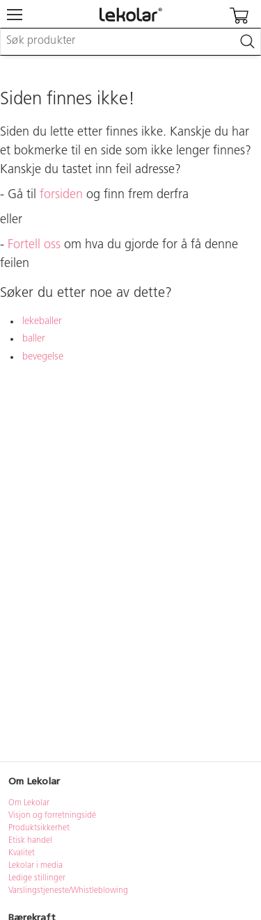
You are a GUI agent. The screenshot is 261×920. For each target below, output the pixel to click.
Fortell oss (34, 245)
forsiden (61, 195)
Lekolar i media (35, 866)
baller (33, 339)
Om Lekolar (28, 803)
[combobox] (130, 42)
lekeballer (42, 321)
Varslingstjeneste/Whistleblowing (68, 891)
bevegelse (42, 357)
